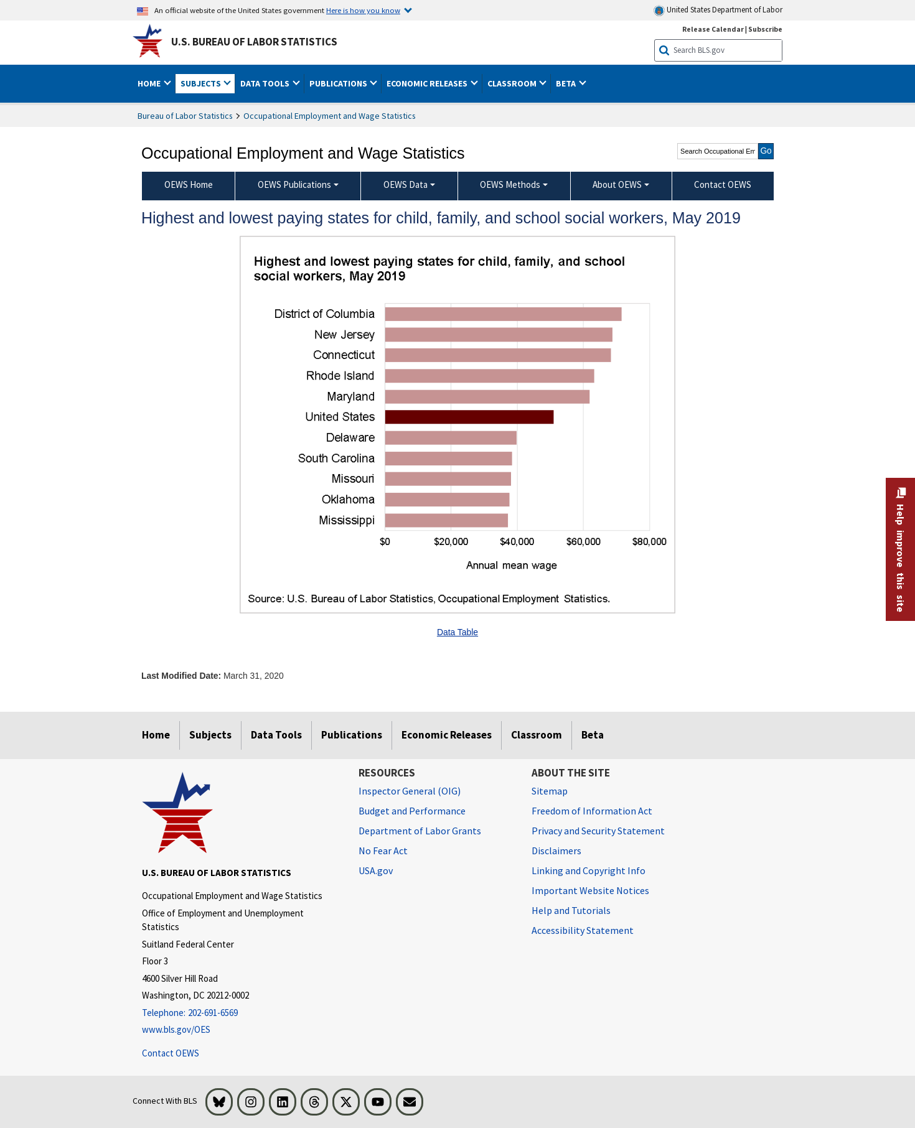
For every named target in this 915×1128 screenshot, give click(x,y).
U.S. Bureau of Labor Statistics (254, 42)
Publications (351, 735)
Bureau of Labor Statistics (185, 115)
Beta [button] (567, 83)
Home (156, 735)
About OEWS (617, 184)
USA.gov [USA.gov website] (376, 870)
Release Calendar (713, 29)
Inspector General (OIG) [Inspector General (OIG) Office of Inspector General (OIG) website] (410, 791)
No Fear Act (383, 850)
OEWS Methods (510, 184)
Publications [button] (339, 83)
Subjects (210, 735)
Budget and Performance (412, 810)
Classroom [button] (512, 83)
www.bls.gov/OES (176, 1029)
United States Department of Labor (718, 10)
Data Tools (276, 735)
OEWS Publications (294, 184)
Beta (592, 735)
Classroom (536, 735)
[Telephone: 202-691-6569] (241, 1013)
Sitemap (550, 791)
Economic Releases (446, 735)
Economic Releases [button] (428, 83)
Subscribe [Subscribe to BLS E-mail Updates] (765, 29)
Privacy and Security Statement (598, 830)
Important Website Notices (590, 890)
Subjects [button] (202, 83)
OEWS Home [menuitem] (188, 184)
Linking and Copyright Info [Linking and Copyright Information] (588, 870)
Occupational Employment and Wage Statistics (329, 115)
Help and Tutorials (571, 910)
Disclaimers (556, 850)
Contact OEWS (170, 1053)
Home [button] (150, 83)
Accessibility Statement (583, 930)
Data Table (457, 632)
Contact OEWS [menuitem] (722, 184)
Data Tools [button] (265, 83)
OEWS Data (405, 184)
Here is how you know (363, 10)
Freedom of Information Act (592, 810)
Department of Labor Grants (420, 830)
